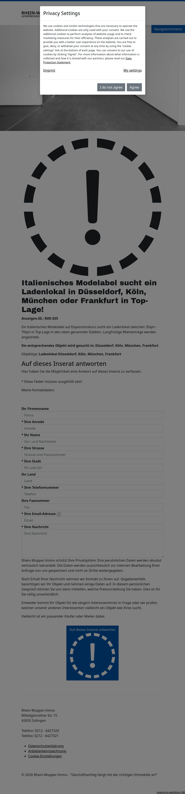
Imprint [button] (49, 70)
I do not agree (111, 87)
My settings (132, 70)
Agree (134, 87)
